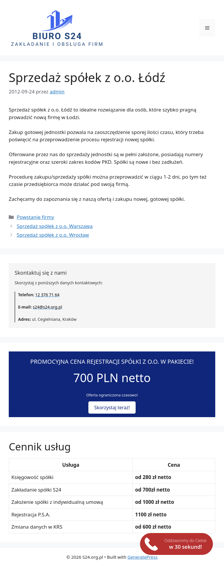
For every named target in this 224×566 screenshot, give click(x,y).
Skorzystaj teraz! (112, 407)
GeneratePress (142, 557)
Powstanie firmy (35, 217)
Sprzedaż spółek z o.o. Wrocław (53, 234)
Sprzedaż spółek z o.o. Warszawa (54, 226)
